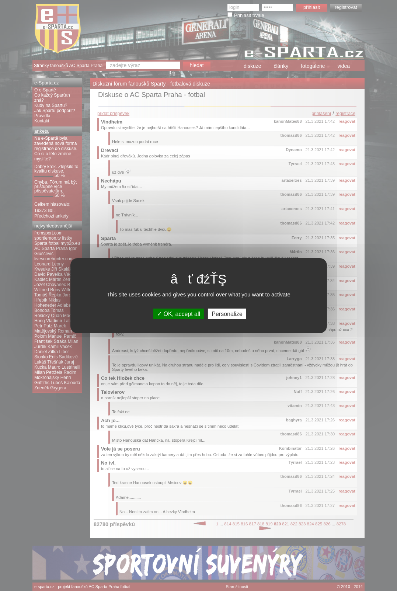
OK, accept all (178, 313)
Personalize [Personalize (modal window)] (227, 313)
